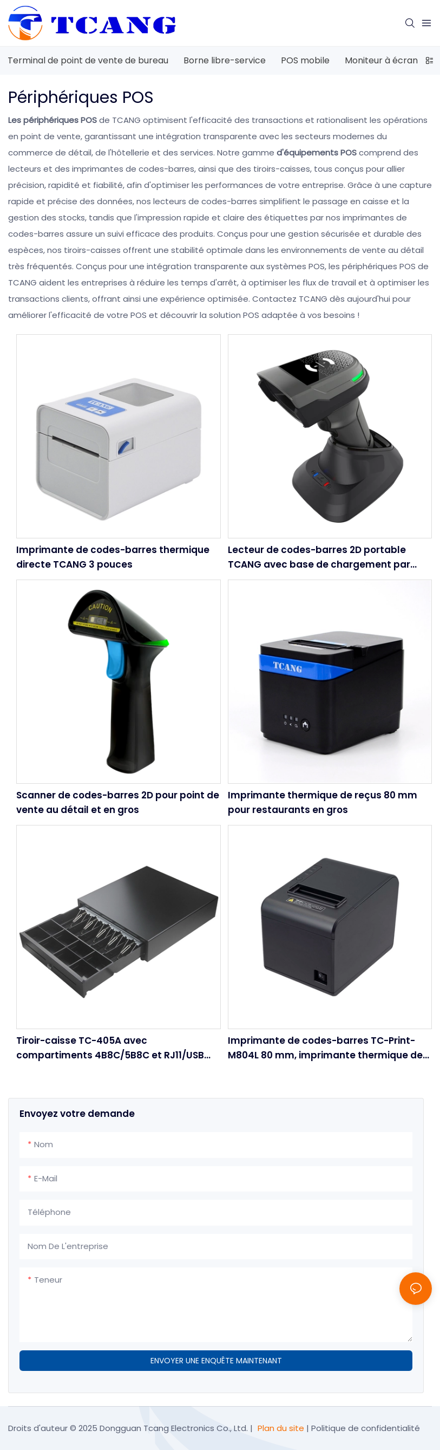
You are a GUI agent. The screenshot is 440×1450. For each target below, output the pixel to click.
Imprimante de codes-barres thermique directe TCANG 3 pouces (112, 557)
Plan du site (281, 1428)
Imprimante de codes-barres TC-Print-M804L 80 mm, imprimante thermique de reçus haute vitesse (325, 1048)
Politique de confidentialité (365, 1428)
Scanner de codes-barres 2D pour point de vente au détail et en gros (117, 802)
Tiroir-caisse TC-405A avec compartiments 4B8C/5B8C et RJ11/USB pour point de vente (110, 1048)
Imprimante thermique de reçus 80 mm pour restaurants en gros (322, 802)
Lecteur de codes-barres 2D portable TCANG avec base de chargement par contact (319, 557)
